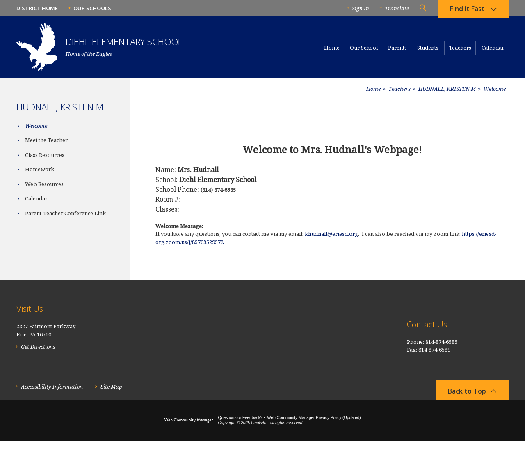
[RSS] (504, 326)
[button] (422, 8)
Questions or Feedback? (240, 434)
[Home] (332, 51)
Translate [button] (397, 8)
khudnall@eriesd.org (331, 233)
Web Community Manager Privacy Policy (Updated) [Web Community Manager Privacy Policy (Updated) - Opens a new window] (314, 434)
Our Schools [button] (92, 8)
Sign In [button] (360, 8)
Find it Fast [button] (467, 10)
